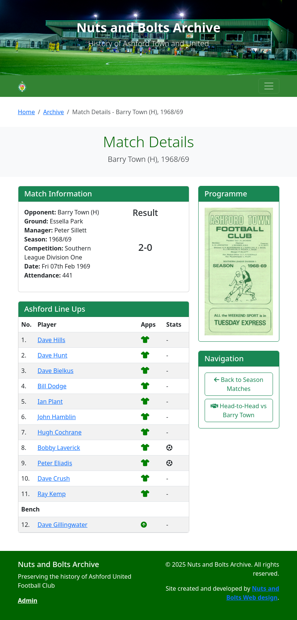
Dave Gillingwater (62, 524)
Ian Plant (50, 401)
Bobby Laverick (59, 448)
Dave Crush (54, 478)
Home (26, 112)
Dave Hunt (52, 355)
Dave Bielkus (56, 371)
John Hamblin (57, 417)
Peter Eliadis (55, 463)
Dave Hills (51, 340)
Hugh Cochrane (59, 432)
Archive (53, 112)
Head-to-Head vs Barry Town (239, 410)
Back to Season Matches (239, 384)
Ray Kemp (52, 494)
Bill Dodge (52, 386)
